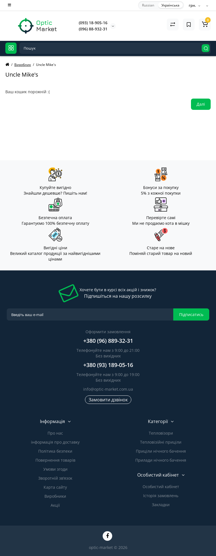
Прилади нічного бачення (160, 460)
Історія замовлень (160, 495)
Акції (55, 505)
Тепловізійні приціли (160, 442)
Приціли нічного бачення (161, 451)
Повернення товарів (55, 460)
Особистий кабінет (161, 486)
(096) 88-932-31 (93, 29)
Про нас (55, 433)
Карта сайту (55, 487)
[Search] (206, 48)
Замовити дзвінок (108, 400)
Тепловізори (161, 433)
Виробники (55, 496)
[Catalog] (11, 48)
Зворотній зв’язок (55, 478)
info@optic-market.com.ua (108, 389)
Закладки (161, 504)
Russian (148, 5)
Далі (201, 104)
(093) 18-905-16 (93, 22)
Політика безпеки (55, 451)
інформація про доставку (55, 442)
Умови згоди (55, 469)
